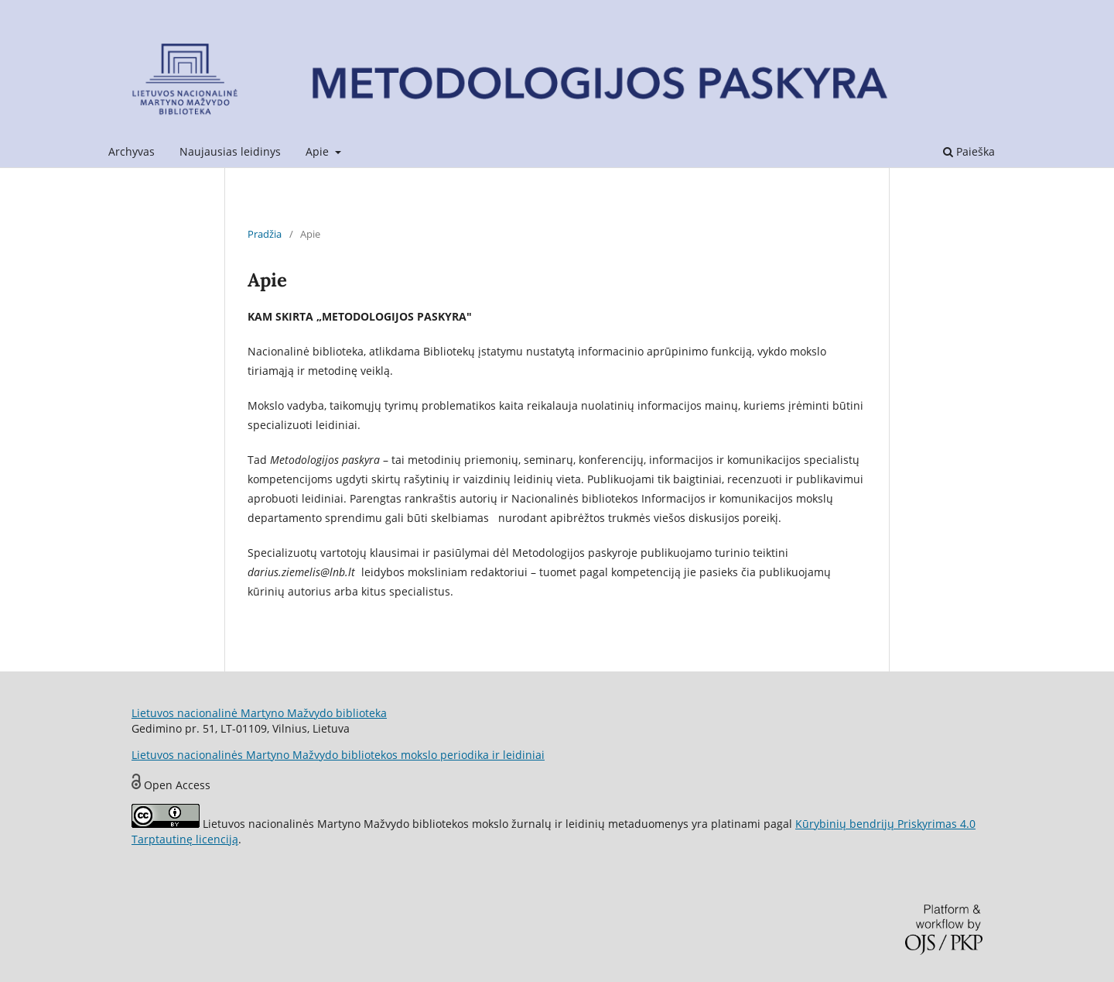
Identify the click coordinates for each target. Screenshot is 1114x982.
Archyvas (131, 151)
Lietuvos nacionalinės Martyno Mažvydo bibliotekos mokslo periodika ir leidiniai (338, 754)
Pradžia (265, 234)
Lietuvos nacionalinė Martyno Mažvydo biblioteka (259, 713)
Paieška (969, 151)
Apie (319, 151)
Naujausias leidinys (230, 151)
